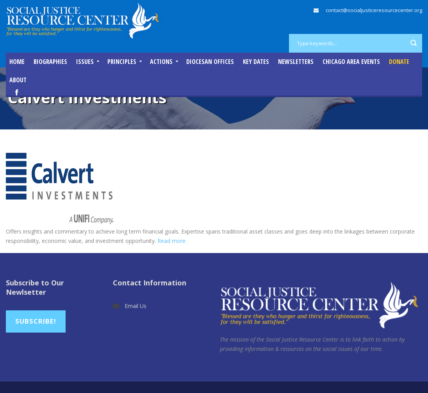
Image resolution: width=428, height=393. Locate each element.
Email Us (135, 306)
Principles (121, 61)
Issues (85, 61)
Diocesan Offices (210, 61)
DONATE (399, 61)
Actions (161, 61)
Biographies (50, 61)
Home (17, 61)
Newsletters (296, 61)
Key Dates (256, 61)
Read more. (172, 240)
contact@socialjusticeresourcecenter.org (374, 10)
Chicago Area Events (351, 61)
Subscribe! (35, 321)
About (18, 80)
